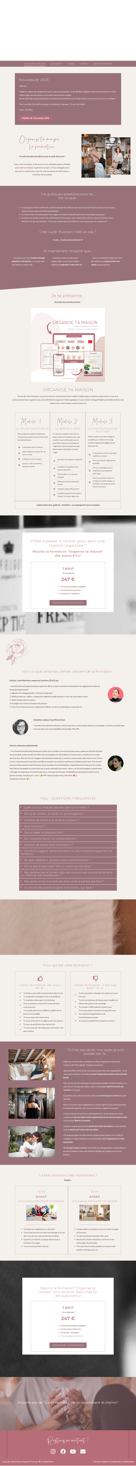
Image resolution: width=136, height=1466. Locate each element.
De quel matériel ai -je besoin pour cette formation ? (57, 860)
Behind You (49, 1462)
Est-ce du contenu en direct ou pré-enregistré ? (54, 813)
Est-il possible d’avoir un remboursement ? (51, 838)
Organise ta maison (34, 64)
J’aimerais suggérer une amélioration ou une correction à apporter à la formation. (66, 852)
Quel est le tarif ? (35, 826)
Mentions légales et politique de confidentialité (113, 1462)
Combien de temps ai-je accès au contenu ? (51, 819)
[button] (68, 807)
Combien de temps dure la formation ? (48, 844)
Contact (84, 64)
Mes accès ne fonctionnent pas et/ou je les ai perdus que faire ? (64, 881)
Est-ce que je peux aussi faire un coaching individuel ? (58, 866)
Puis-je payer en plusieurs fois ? (44, 832)
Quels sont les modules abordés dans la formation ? (56, 807)
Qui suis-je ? (56, 64)
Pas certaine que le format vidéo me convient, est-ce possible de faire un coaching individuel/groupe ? (66, 874)
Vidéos (71, 64)
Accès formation (102, 64)
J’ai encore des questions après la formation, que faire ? (59, 887)
